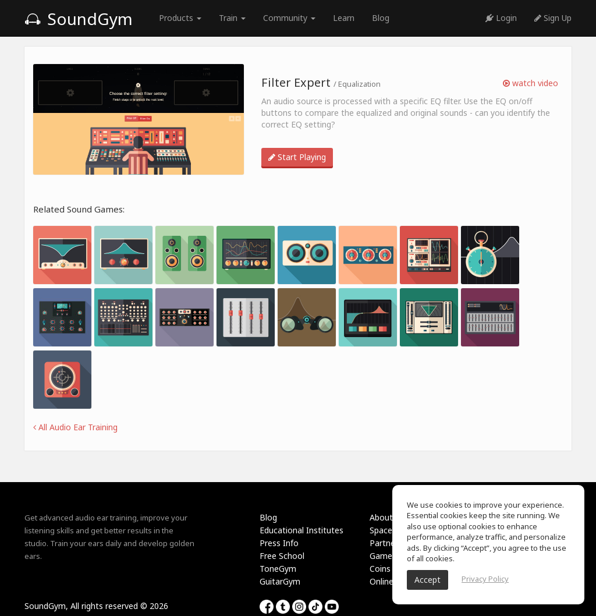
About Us (387, 517)
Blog (380, 17)
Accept (427, 579)
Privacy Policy (485, 578)
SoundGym (78, 19)
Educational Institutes (301, 530)
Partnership (391, 542)
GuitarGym (280, 581)
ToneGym (278, 568)
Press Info (279, 542)
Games (383, 555)
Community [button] (289, 17)
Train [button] (232, 17)
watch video (530, 82)
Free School (282, 555)
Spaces (383, 530)
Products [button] (180, 17)
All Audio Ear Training (75, 427)
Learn (343, 17)
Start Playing (297, 156)
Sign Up (553, 17)
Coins (380, 568)
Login (501, 17)
